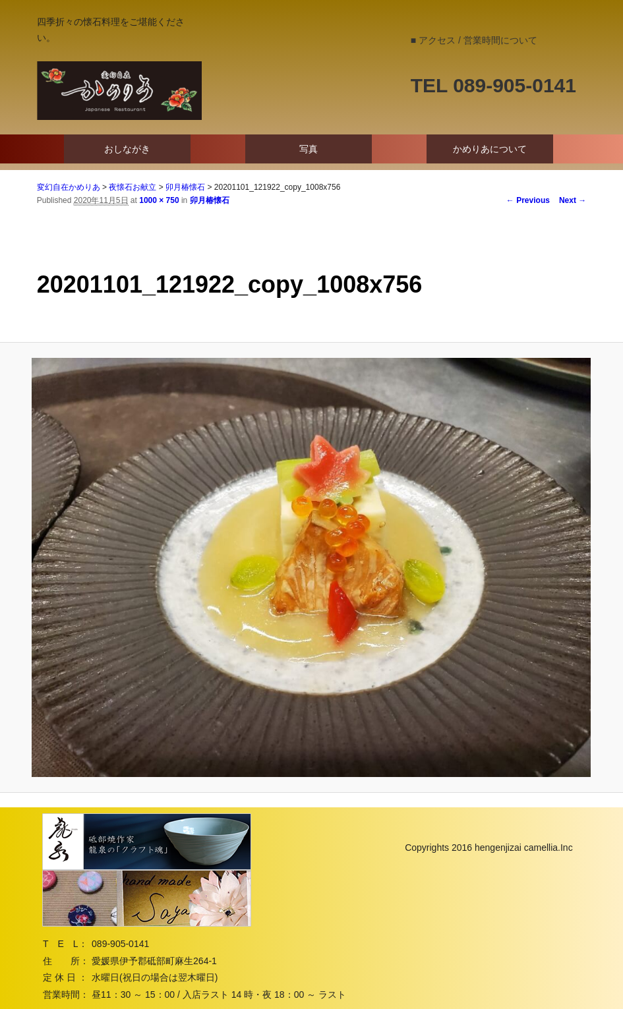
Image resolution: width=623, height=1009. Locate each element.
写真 (308, 149)
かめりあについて (490, 149)
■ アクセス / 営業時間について (474, 40)
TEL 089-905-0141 (493, 85)
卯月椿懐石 (209, 200)
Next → (572, 200)
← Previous (528, 200)
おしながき (127, 149)
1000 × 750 (159, 200)
